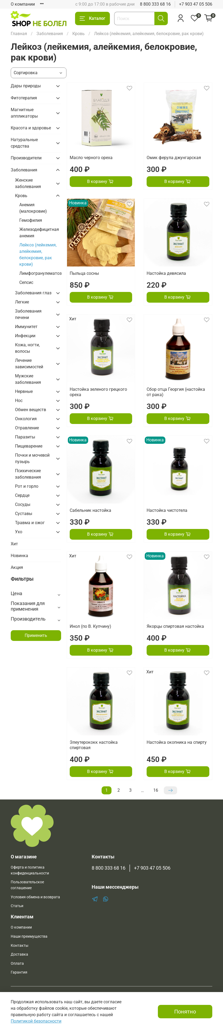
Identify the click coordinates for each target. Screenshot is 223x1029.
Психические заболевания (28, 474)
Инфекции (25, 335)
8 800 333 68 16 (155, 4)
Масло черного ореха (91, 157)
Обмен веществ (30, 409)
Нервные (24, 391)
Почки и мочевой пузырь (32, 458)
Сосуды (22, 504)
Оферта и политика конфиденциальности (30, 870)
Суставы (23, 513)
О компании (23, 4)
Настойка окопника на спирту (177, 742)
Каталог (92, 18)
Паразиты (25, 437)
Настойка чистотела (167, 510)
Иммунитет (26, 326)
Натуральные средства (24, 143)
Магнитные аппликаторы (24, 113)
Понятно (185, 1011)
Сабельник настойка (90, 510)
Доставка (19, 954)
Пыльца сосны (84, 273)
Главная (19, 33)
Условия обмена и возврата (35, 897)
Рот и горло (26, 486)
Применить (36, 635)
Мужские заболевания (28, 379)
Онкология (26, 418)
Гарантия (19, 972)
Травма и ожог (30, 522)
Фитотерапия (24, 97)
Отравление (27, 427)
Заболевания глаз (33, 292)
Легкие (22, 302)
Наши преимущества (29, 936)
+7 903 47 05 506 (195, 4)
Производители (26, 157)
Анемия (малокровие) (33, 208)
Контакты (19, 945)
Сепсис (26, 282)
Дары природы (26, 85)
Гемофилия (30, 220)
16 (155, 790)
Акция (17, 567)
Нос (19, 400)
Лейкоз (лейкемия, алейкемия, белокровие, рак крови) (38, 254)
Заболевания (49, 33)
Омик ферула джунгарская (174, 157)
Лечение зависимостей (29, 363)
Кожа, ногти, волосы (27, 348)
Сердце (22, 495)
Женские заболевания (28, 183)
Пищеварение (28, 446)
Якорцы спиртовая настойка (175, 626)
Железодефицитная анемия (39, 232)
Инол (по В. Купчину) (90, 626)
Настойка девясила (166, 273)
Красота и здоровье (31, 127)
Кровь (78, 33)
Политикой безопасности (36, 1021)
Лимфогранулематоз (40, 273)
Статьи (17, 906)
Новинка (19, 555)
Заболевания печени (28, 314)
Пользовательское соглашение (27, 885)
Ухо (18, 531)
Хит (14, 543)
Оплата (17, 963)
